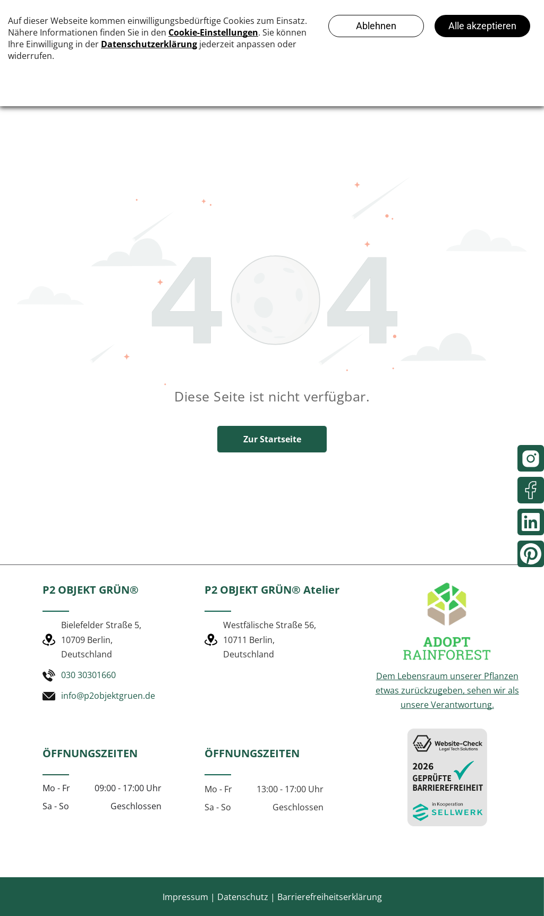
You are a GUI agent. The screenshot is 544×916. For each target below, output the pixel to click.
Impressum (185, 897)
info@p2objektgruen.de (108, 695)
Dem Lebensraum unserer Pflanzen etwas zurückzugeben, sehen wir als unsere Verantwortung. (447, 690)
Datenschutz (242, 897)
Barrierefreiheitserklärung (329, 897)
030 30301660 (88, 675)
